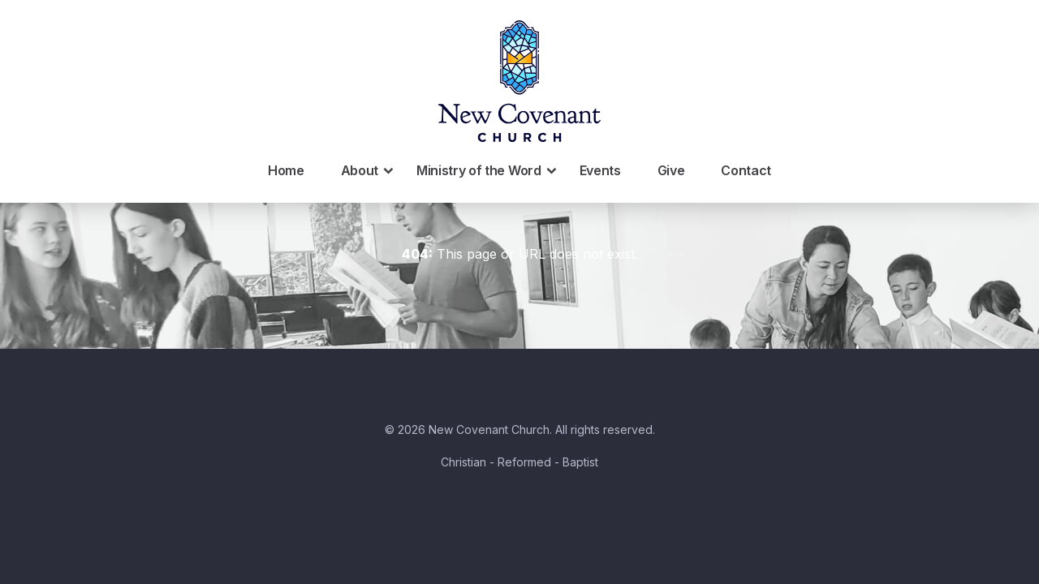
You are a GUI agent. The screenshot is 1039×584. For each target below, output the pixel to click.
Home (286, 170)
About (368, 170)
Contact (746, 170)
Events (600, 170)
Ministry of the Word (487, 170)
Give (671, 170)
